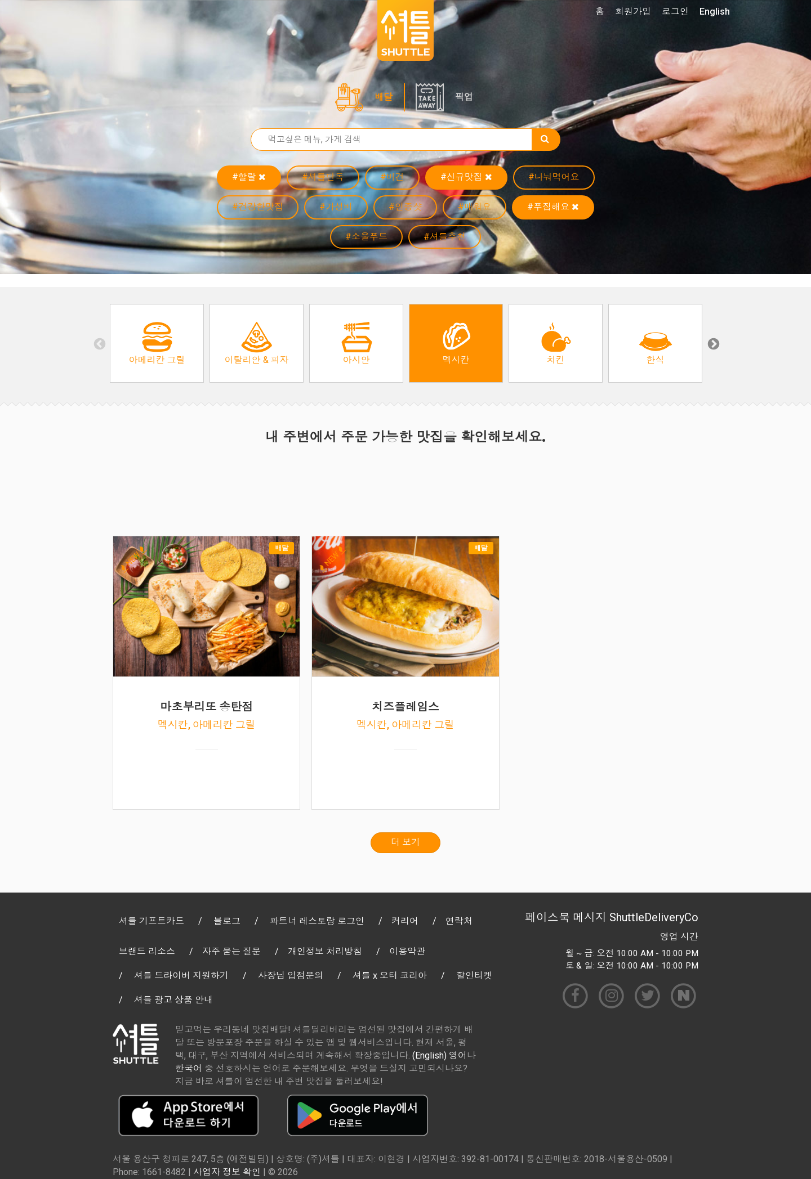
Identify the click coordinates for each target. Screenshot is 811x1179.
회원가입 (633, 11)
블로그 (226, 921)
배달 (384, 97)
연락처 (459, 921)
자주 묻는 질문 (231, 951)
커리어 (404, 921)
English (714, 11)
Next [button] (712, 343)
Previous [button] (98, 343)
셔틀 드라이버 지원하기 (181, 975)
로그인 (675, 11)
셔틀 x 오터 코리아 (390, 975)
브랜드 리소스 (147, 951)
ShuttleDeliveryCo (653, 917)
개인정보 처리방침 (325, 951)
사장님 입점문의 (290, 975)
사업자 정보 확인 (227, 1172)
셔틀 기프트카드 (151, 921)
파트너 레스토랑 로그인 (317, 921)
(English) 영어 (439, 1055)
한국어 (188, 1068)
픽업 (464, 97)
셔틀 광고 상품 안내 (173, 999)
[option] (157, 343)
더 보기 (405, 842)
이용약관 (407, 951)
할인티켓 (474, 975)
